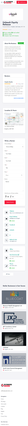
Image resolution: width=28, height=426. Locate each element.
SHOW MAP (14, 119)
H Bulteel (5, 347)
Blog (2, 409)
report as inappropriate (18, 98)
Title (5, 165)
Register (2, 411)
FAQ (2, 414)
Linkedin (12, 230)
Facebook (12, 225)
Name (6, 150)
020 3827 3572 (13, 265)
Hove (5, 370)
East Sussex (18, 26)
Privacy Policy (4, 416)
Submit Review (10, 202)
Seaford (6, 328)
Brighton (13, 26)
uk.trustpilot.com (13, 241)
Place (6, 172)
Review (6, 179)
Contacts (3, 406)
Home (2, 399)
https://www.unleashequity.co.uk (16, 213)
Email (6, 157)
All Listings (3, 401)
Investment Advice (5, 424)
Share (8, 274)
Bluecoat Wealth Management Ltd (12, 306)
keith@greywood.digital (15, 218)
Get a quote (3, 404)
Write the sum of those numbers (11, 193)
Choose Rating (8, 143)
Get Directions (14, 255)
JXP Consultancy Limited (9, 327)
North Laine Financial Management (12, 368)
